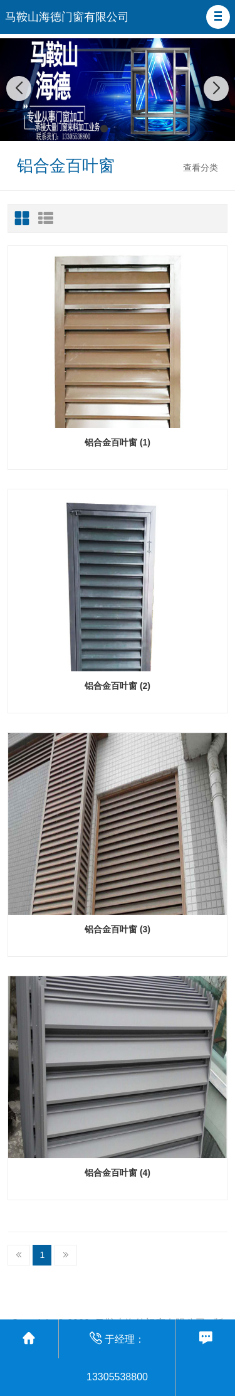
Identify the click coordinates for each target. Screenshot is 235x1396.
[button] (218, 17)
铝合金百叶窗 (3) (117, 929)
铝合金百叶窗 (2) (117, 686)
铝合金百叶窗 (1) (117, 442)
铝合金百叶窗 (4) (117, 1173)
